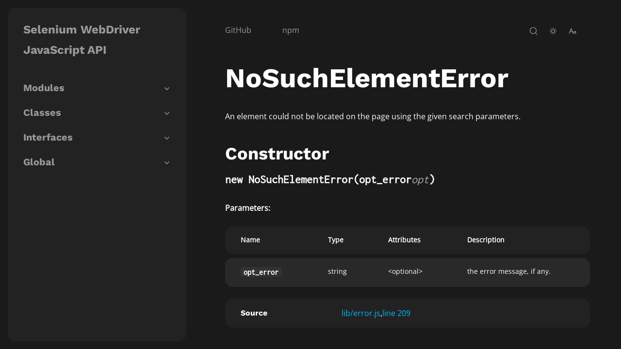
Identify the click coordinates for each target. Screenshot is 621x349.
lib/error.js (361, 313)
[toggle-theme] (553, 31)
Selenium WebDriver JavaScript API (81, 40)
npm (290, 30)
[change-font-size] (572, 31)
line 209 (396, 313)
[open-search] (533, 31)
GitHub (238, 30)
